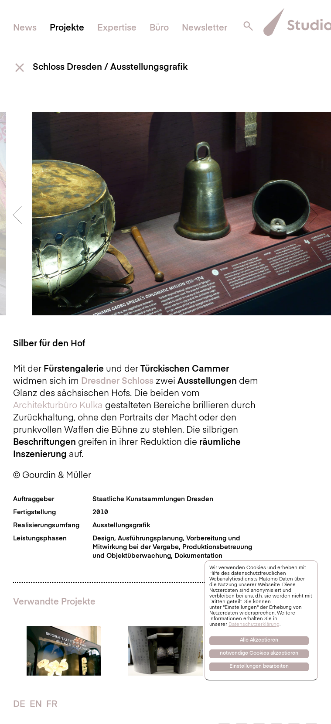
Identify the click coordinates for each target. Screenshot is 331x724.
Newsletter (204, 28)
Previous (17, 215)
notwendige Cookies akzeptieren (259, 653)
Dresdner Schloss (117, 381)
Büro (159, 28)
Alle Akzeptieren (259, 640)
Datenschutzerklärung (254, 624)
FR (51, 704)
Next (313, 215)
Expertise (116, 28)
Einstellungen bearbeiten (259, 666)
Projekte (67, 28)
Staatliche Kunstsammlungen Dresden (152, 499)
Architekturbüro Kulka (58, 406)
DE (19, 704)
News (25, 28)
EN (36, 704)
